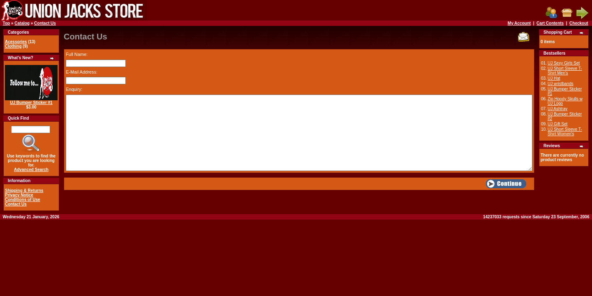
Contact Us (45, 23)
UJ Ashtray (557, 108)
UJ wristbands (561, 83)
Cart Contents (550, 23)
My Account (519, 23)
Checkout (578, 23)
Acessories (16, 41)
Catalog (22, 23)
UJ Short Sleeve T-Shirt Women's (565, 131)
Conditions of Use (22, 199)
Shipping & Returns (24, 190)
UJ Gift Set (557, 124)
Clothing (13, 46)
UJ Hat (554, 78)
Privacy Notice (19, 195)
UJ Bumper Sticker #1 (31, 102)
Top (6, 23)
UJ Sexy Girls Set (564, 63)
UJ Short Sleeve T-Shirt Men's (565, 70)
